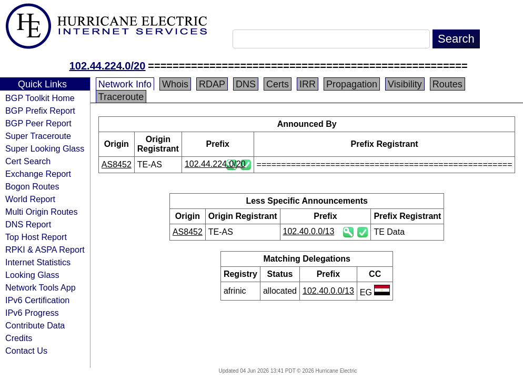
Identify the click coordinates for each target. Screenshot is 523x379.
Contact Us (26, 350)
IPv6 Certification (37, 300)
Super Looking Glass (44, 148)
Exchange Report (38, 173)
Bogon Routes (32, 186)
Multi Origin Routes (41, 211)
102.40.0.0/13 (309, 231)
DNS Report (28, 224)
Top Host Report (36, 237)
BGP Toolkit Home (40, 98)
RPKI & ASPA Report (45, 249)
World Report (30, 199)
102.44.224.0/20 (107, 66)
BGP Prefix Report (40, 110)
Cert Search (28, 161)
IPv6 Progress (32, 312)
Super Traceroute (38, 136)
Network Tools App (40, 287)
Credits (18, 338)
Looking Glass (32, 275)
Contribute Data (35, 325)
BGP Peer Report (38, 123)
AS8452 (117, 164)
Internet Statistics (38, 262)
